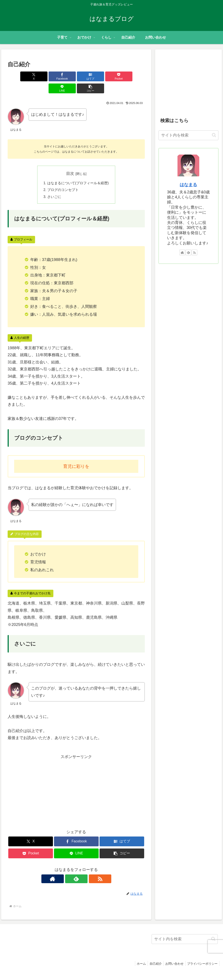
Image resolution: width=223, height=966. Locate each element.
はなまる (188, 184)
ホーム (137, 952)
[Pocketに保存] (88, 76)
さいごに (54, 185)
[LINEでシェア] (111, 76)
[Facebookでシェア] (42, 76)
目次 (70, 161)
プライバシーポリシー (202, 952)
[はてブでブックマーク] (65, 76)
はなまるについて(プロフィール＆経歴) (78, 171)
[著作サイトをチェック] (66, 867)
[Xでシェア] (19, 76)
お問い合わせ (173, 952)
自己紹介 (153, 952)
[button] (134, 76)
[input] (188, 135)
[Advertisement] (76, 779)
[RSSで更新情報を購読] (86, 867)
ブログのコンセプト (63, 178)
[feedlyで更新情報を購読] (76, 867)
